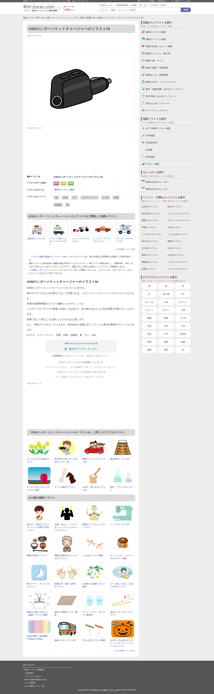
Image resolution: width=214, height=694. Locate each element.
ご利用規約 (56, 356)
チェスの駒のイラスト (65, 487)
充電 (82, 17)
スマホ (76, 17)
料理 (149, 342)
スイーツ (149, 310)
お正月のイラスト (150, 206)
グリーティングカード (157, 110)
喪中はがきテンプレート (158, 103)
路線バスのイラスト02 (65, 640)
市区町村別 (151, 142)
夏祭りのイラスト (150, 255)
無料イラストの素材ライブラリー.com (106, 690)
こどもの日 (154, 5)
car (43, 17)
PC (182, 294)
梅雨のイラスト (174, 241)
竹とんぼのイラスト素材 (93, 640)
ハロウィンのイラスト (177, 262)
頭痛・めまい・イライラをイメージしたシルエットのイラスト (66, 527)
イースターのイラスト (152, 234)
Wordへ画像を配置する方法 (36, 680)
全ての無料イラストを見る (181, 1)
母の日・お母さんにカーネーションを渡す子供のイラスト (38, 527)
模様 (149, 350)
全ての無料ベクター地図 (158, 128)
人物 (183, 310)
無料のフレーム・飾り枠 (158, 53)
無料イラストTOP (31, 17)
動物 (149, 318)
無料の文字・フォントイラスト (161, 82)
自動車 (88, 17)
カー (54, 17)
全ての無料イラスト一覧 (34, 686)
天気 (149, 326)
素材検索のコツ (163, 1)
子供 (183, 326)
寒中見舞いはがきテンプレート (161, 96)
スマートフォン (64, 17)
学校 (149, 334)
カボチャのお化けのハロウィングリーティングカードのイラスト (121, 643)
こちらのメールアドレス (93, 372)
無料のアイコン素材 (156, 39)
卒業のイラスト (149, 227)
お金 (166, 302)
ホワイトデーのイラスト (178, 220)
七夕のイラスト (174, 248)
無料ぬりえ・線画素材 (157, 75)
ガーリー (183, 302)
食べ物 (166, 294)
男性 (166, 350)
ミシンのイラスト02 (119, 524)
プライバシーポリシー (33, 676)
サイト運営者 (30, 683)
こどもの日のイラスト (177, 234)
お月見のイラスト (175, 255)
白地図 (134, 5)
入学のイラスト (174, 227)
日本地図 (150, 135)
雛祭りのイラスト (150, 220)
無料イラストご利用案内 (146, 1)
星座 (166, 342)
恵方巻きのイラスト (151, 213)
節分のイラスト (174, 206)
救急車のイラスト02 (36, 238)
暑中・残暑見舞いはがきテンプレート (165, 89)
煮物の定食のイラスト (37, 555)
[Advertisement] (81, 44)
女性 (166, 326)
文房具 (183, 334)
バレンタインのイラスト (178, 213)
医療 (166, 318)
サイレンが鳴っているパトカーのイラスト (58, 241)
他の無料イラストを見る (126, 249)
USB (48, 17)
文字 (166, 334)
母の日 (163, 5)
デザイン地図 (152, 164)
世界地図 (150, 157)
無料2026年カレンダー (157, 182)
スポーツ (166, 310)
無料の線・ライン (155, 60)
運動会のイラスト (150, 262)
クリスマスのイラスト (177, 269)
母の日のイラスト (150, 241)
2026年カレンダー (107, 5)
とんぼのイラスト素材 (92, 555)
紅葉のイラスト (149, 269)
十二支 (183, 318)
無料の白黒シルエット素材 (159, 46)
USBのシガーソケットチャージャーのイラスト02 (80, 343)
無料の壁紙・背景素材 (157, 67)
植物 (183, 342)
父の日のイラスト (150, 248)
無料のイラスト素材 (64, 189)
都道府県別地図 (122, 5)
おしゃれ (149, 302)
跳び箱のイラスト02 (119, 459)
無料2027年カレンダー (157, 189)
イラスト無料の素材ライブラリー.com (49, 256)
